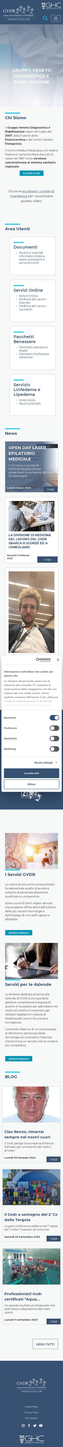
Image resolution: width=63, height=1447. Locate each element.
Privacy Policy (31, 1412)
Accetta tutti (31, 773)
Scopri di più (27, 400)
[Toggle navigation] (55, 18)
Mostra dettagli (43, 762)
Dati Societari (31, 1418)
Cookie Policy (31, 1406)
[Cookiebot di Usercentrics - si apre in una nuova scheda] (38, 660)
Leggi (50, 489)
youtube (40, 1426)
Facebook (29, 1426)
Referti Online (28, 296)
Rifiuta (31, 784)
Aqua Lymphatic (30, 403)
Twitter (34, 1426)
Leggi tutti (45, 1344)
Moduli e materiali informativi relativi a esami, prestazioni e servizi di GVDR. (32, 257)
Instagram (23, 1426)
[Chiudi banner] (58, 660)
